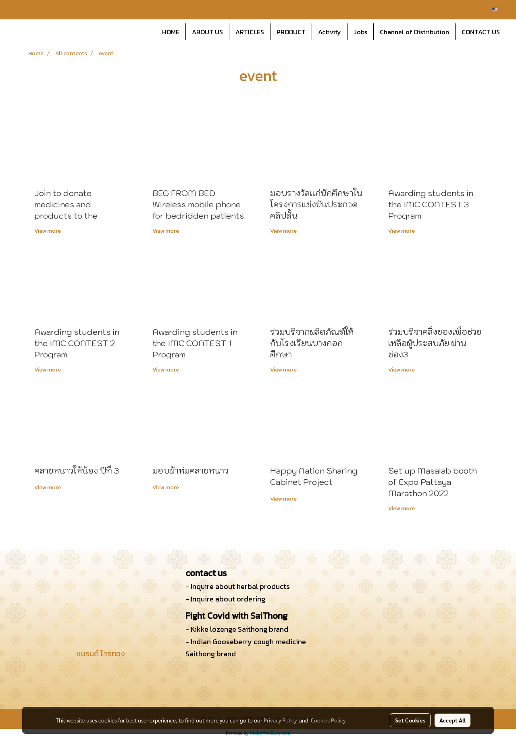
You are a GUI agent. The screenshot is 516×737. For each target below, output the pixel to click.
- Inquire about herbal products (237, 586)
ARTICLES (249, 32)
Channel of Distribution (414, 32)
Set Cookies (410, 720)
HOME (170, 32)
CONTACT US (481, 32)
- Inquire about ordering (225, 598)
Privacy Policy (280, 720)
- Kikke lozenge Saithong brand (236, 629)
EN (498, 9)
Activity (329, 32)
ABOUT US (207, 32)
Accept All (452, 720)
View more (48, 231)
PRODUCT (291, 32)
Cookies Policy (328, 720)
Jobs (360, 32)
